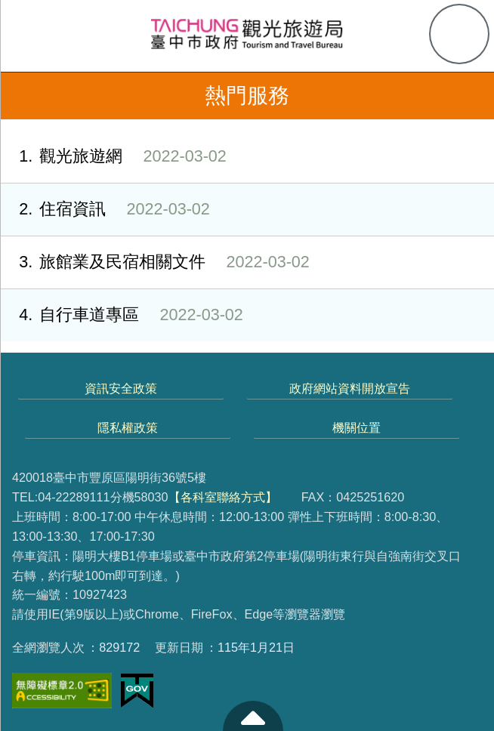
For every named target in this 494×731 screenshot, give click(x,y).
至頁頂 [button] (253, 716)
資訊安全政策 (121, 388)
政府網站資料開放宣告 (349, 388)
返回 (24, 95)
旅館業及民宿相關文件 (155, 262)
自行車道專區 (121, 315)
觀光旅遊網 (113, 156)
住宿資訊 (105, 209)
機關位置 (356, 427)
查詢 (459, 34)
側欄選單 (34, 34)
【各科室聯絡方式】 (222, 497)
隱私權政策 (127, 427)
